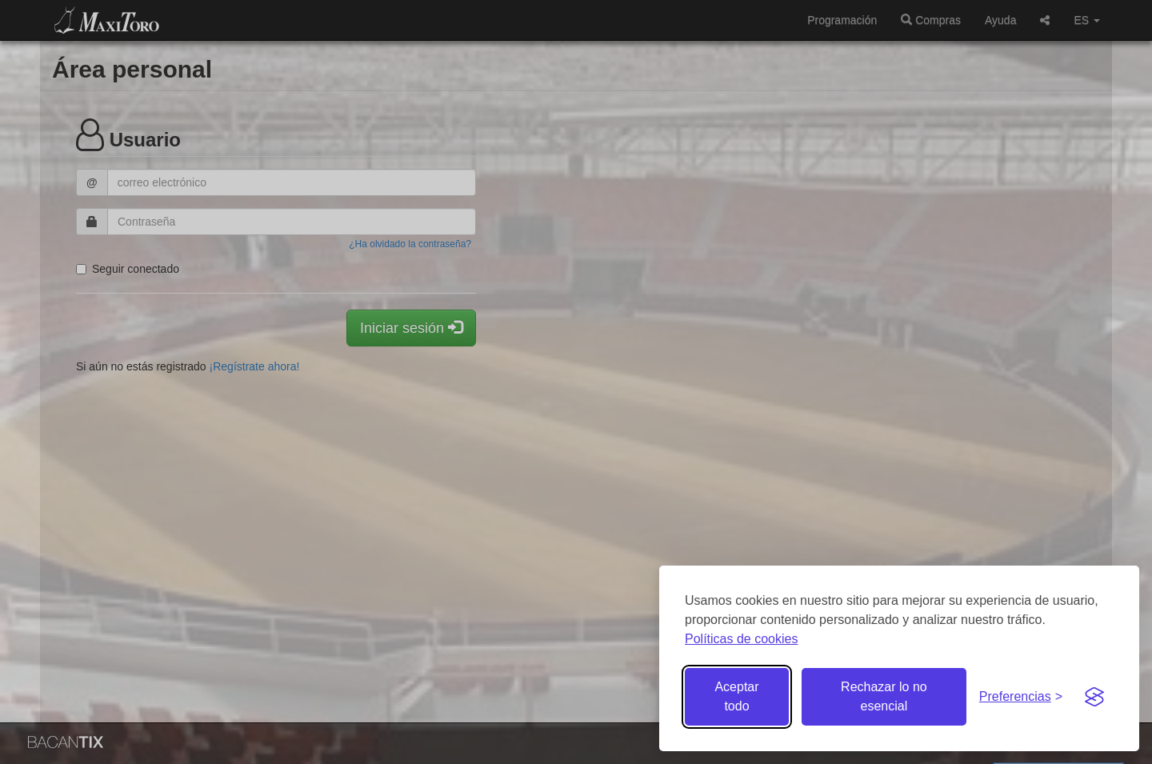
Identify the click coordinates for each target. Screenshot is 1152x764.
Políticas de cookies (741, 639)
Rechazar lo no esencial (884, 696)
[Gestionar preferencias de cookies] (1020, 697)
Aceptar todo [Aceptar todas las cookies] (736, 696)
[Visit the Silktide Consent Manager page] (1094, 697)
